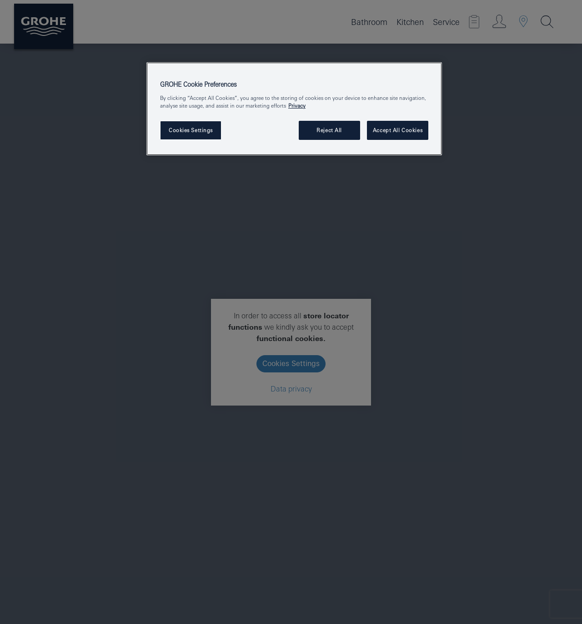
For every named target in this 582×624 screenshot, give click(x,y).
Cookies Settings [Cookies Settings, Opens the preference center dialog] (191, 130)
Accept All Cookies (397, 130)
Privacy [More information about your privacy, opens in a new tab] (297, 106)
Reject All (329, 130)
